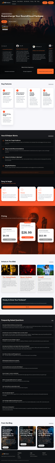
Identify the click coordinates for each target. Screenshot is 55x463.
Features (14, 1)
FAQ (35, 1)
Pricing (31, 1)
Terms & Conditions (33, 456)
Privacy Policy (32, 454)
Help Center (44, 454)
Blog (38, 1)
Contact (14, 3)
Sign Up (50, 2)
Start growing (9, 239)
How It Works (20, 1)
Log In (45, 2)
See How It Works (12, 21)
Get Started (26, 1)
